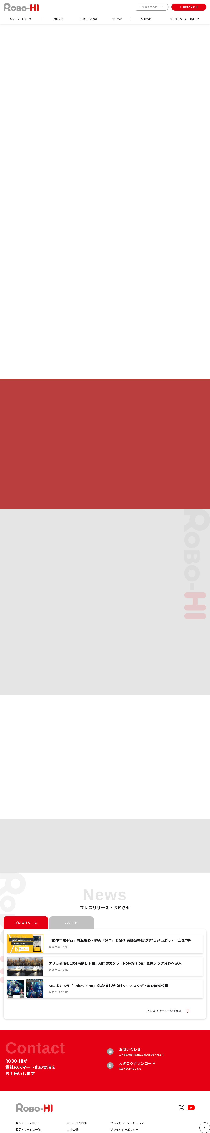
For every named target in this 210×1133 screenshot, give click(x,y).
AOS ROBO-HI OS (27, 1123)
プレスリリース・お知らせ (184, 19)
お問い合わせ (190, 7)
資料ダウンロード (152, 7)
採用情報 (146, 19)
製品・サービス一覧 (21, 19)
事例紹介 (59, 19)
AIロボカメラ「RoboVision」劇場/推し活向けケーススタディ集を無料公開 (108, 985)
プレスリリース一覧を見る (164, 1011)
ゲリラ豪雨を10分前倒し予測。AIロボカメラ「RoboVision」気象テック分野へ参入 (115, 963)
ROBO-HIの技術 (89, 19)
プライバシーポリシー (124, 1129)
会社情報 (117, 19)
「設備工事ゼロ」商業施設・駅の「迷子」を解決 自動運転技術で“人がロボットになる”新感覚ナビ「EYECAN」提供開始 (121, 940)
